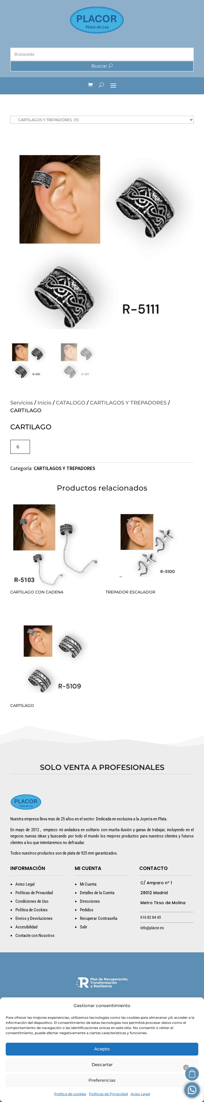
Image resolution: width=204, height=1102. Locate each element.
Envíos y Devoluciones (33, 918)
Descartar (102, 1064)
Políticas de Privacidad (108, 1094)
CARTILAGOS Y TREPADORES (128, 403)
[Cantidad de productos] (20, 447)
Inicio (44, 403)
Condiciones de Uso (32, 901)
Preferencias (102, 1080)
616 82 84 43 (150, 917)
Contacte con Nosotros (34, 935)
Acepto (102, 1049)
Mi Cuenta (88, 884)
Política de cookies (70, 1094)
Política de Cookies (31, 909)
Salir (83, 927)
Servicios (21, 403)
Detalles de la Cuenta (97, 892)
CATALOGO (70, 403)
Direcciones (90, 901)
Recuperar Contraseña (98, 918)
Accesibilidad (26, 927)
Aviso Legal (140, 1094)
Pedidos (86, 909)
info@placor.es (152, 928)
